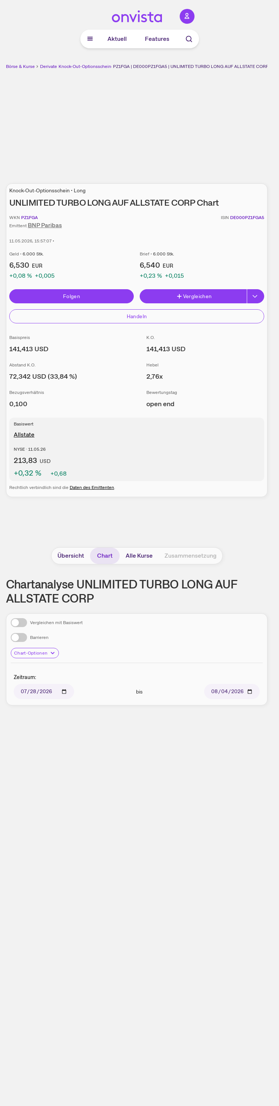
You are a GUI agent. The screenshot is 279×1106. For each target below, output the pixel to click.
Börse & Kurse (20, 66)
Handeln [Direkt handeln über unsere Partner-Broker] (137, 316)
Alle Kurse (139, 555)
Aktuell (117, 39)
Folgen (71, 296)
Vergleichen (194, 296)
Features (157, 39)
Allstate (24, 434)
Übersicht (70, 555)
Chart (105, 555)
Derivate (48, 66)
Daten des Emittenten (92, 487)
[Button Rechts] (255, 296)
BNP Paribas (45, 225)
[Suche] (189, 39)
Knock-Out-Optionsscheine (86, 66)
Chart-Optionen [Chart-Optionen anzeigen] (35, 653)
